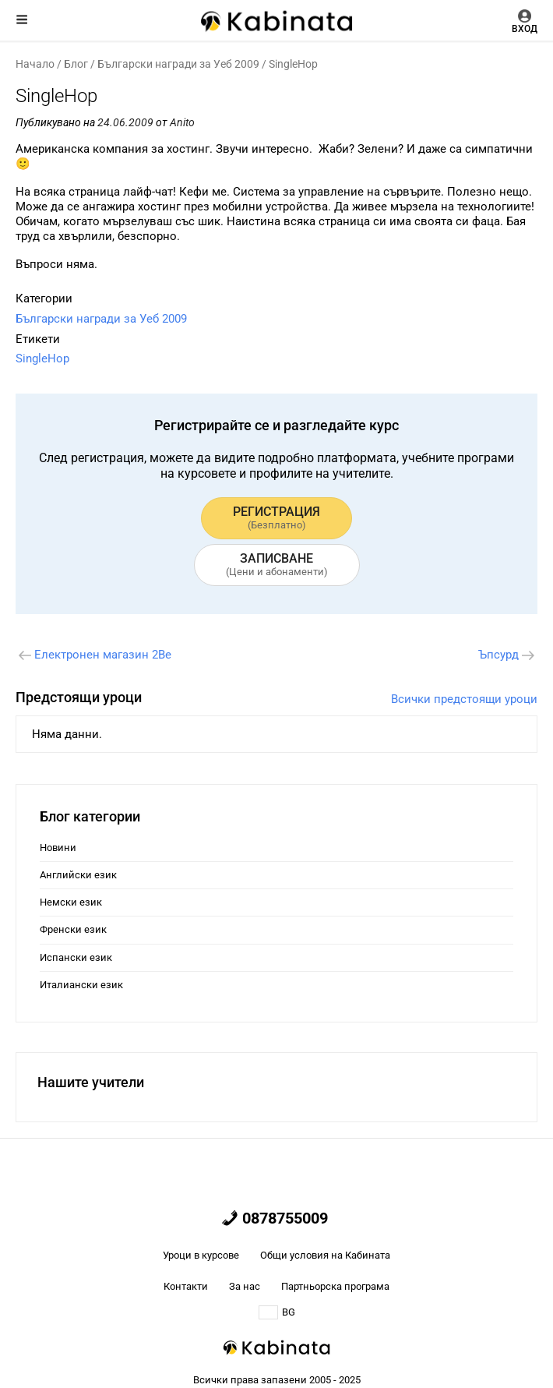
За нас (244, 1286)
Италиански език (81, 985)
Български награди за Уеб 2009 (178, 64)
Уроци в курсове (201, 1255)
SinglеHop (42, 358)
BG (277, 1312)
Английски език (78, 875)
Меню (22, 19)
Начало (35, 64)
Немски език (71, 902)
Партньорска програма (335, 1286)
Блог (76, 64)
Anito (182, 122)
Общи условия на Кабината (325, 1255)
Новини (58, 847)
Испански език (76, 957)
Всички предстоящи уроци (464, 699)
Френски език (73, 929)
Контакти (186, 1286)
